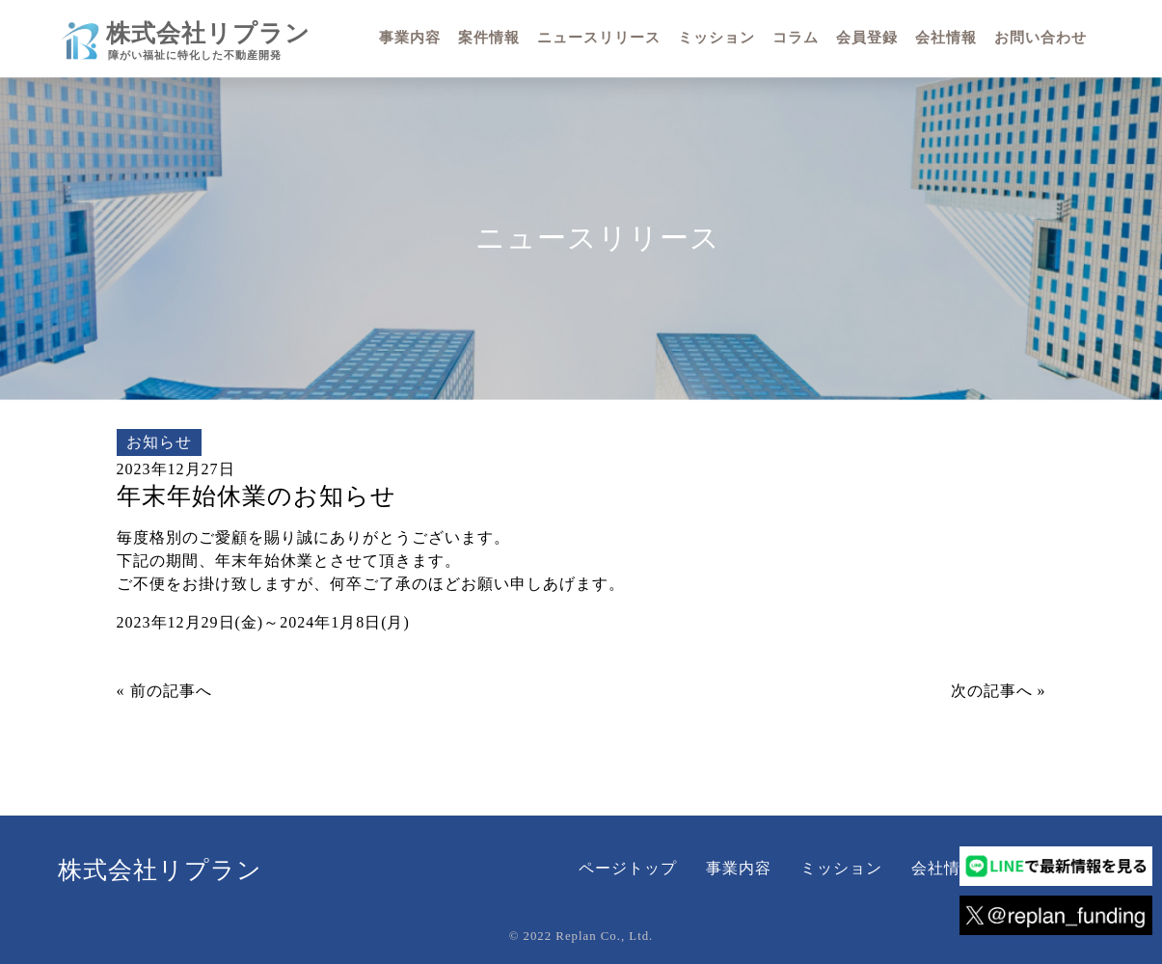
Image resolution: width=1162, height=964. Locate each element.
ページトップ (628, 868)
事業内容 (738, 868)
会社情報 (944, 868)
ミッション (841, 868)
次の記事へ (992, 691)
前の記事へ (171, 691)
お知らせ (159, 442)
